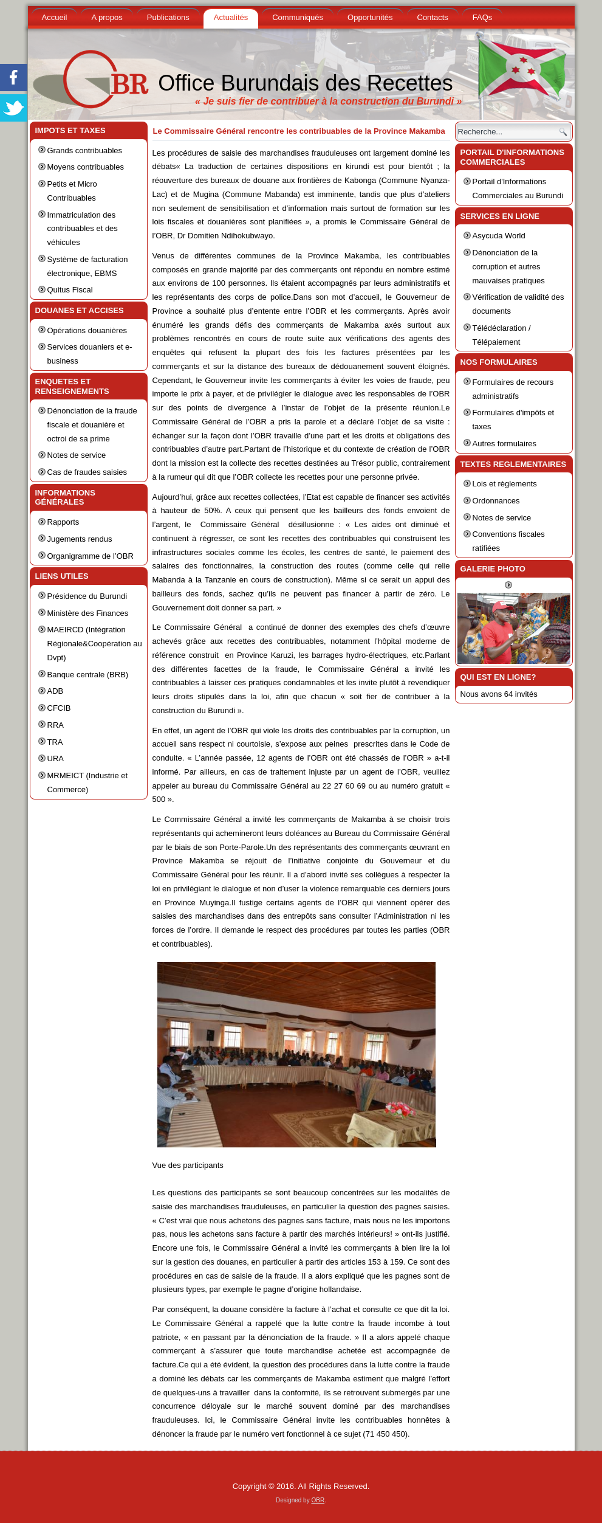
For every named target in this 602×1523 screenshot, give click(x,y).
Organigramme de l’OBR (90, 556)
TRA (55, 742)
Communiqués (297, 17)
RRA (55, 725)
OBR (317, 1500)
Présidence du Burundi (87, 596)
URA (55, 758)
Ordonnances (496, 500)
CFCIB (59, 708)
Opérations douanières (87, 330)
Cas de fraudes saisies (87, 472)
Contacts (432, 17)
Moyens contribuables (85, 166)
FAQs (483, 17)
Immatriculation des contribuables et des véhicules (82, 228)
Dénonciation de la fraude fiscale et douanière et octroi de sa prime (92, 424)
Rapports (63, 522)
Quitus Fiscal (70, 289)
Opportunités (369, 17)
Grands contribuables (85, 150)
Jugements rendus (79, 539)
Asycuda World (499, 235)
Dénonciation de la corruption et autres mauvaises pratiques (509, 266)
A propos (106, 17)
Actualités (231, 17)
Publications (168, 17)
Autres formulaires (504, 443)
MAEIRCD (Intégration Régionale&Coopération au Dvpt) (94, 643)
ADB (55, 691)
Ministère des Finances (88, 613)
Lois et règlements (505, 483)
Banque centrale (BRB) (88, 674)
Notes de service (76, 455)
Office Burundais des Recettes (305, 83)
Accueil (54, 17)
